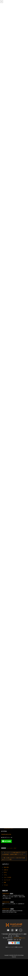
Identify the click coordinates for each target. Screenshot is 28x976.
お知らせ (6, 869)
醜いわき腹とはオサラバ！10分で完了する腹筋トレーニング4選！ (13, 858)
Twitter (2, 834)
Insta (5, 834)
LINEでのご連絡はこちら (19, 937)
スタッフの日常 (7, 877)
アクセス (6, 885)
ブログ (15, 848)
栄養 (5, 882)
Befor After (6, 867)
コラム (5, 874)
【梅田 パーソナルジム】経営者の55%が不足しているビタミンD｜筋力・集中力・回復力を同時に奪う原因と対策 (13, 897)
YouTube (9, 834)
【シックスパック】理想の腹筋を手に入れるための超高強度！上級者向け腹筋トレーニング (14, 853)
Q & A (5, 872)
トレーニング (9, 848)
